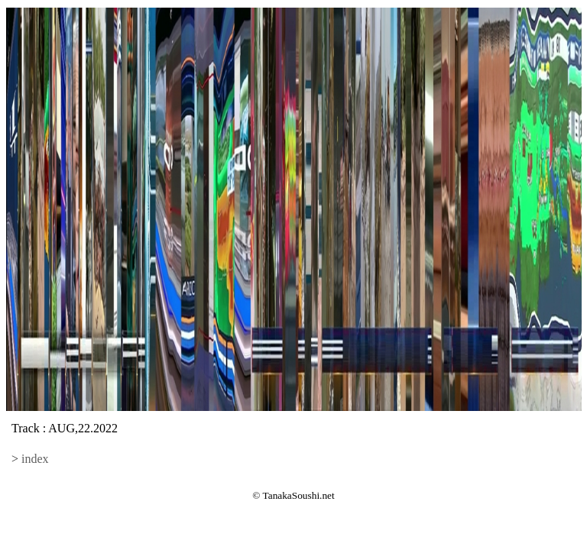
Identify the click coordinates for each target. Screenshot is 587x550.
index (35, 458)
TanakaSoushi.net (299, 495)
